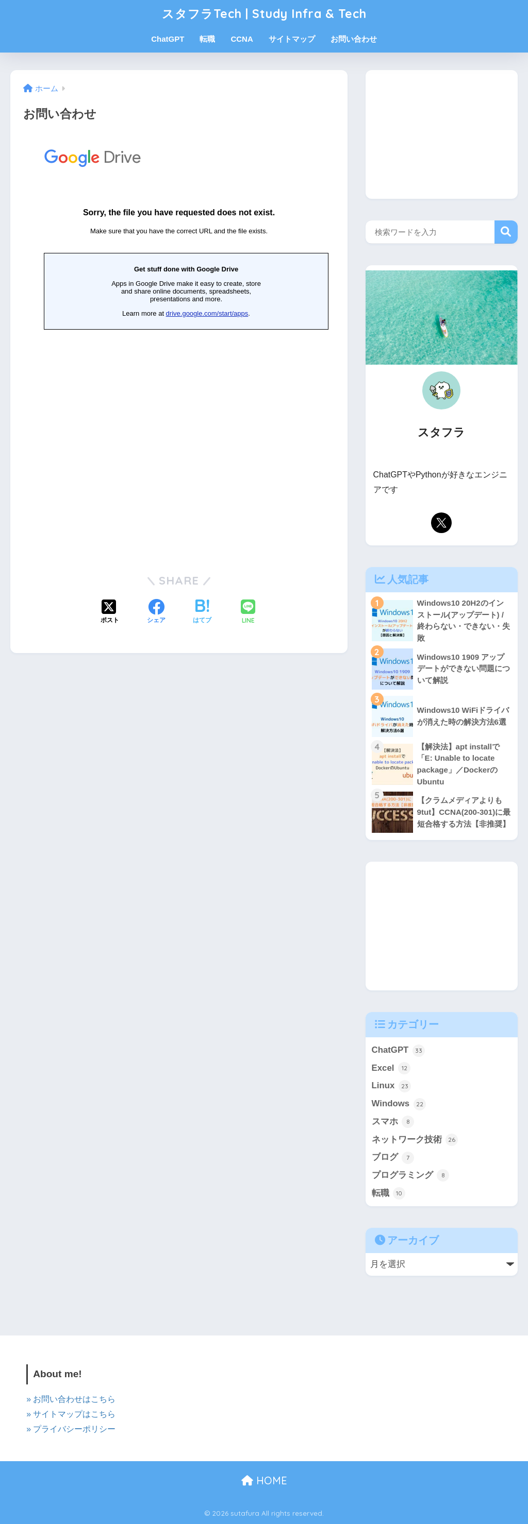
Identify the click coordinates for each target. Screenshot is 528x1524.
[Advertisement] (442, 134)
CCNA (241, 39)
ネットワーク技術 (415, 1140)
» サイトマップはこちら (71, 1414)
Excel (391, 1068)
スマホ (393, 1122)
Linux (391, 1086)
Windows (399, 1104)
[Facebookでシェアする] (156, 612)
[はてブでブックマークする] (202, 612)
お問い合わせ (354, 39)
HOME (264, 1480)
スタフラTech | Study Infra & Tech (264, 13)
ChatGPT (167, 39)
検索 (506, 232)
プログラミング (411, 1175)
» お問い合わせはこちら (71, 1399)
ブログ (393, 1158)
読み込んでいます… (179, 345)
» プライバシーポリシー (71, 1429)
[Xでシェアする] (110, 612)
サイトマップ (292, 39)
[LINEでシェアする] (248, 612)
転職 (207, 39)
